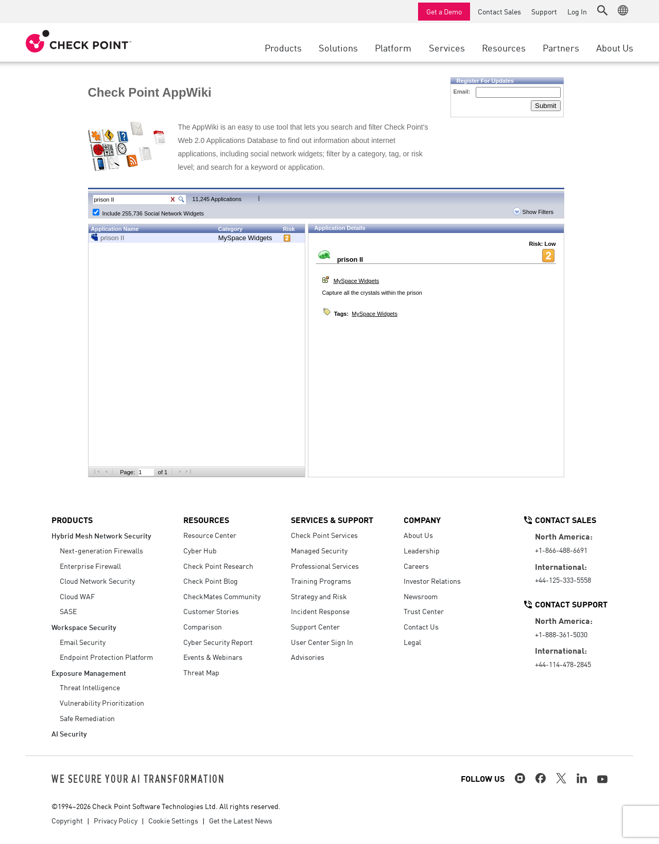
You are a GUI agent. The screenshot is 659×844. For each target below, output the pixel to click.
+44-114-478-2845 (563, 664)
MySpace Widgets (245, 238)
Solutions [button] (338, 47)
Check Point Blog (210, 581)
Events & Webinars (212, 657)
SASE (68, 611)
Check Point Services (324, 535)
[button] (602, 10)
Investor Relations (432, 581)
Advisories (307, 657)
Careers (416, 566)
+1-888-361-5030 (561, 634)
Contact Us (421, 626)
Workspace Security (83, 627)
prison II (112, 238)
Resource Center (209, 535)
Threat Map (201, 672)
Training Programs (321, 581)
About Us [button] (614, 47)
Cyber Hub (200, 550)
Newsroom (421, 596)
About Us (418, 535)
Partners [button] (561, 47)
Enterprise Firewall (90, 566)
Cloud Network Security (97, 581)
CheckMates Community (222, 596)
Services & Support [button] (332, 519)
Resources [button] (504, 47)
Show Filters (533, 212)
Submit (545, 106)
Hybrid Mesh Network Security (101, 535)
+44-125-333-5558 (563, 579)
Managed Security (319, 550)
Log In (577, 11)
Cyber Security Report (218, 642)
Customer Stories (211, 611)
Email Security (83, 642)
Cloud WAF (77, 596)
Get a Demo (444, 11)
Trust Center (424, 611)
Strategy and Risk (319, 596)
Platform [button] (393, 47)
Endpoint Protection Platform (106, 657)
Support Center (315, 626)
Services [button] (447, 47)
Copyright (67, 820)
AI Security (69, 733)
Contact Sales (499, 11)
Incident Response (320, 611)
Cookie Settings (173, 820)
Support (544, 11)
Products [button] (283, 47)
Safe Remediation (87, 718)
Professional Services (325, 566)
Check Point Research (218, 566)
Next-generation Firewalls (101, 550)
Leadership (422, 550)
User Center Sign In (322, 642)
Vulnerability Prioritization (102, 702)
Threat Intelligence (90, 687)
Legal (412, 642)
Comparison (202, 626)
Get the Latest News (240, 820)
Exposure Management (88, 672)
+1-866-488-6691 (561, 550)
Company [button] (422, 519)
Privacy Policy (115, 820)
